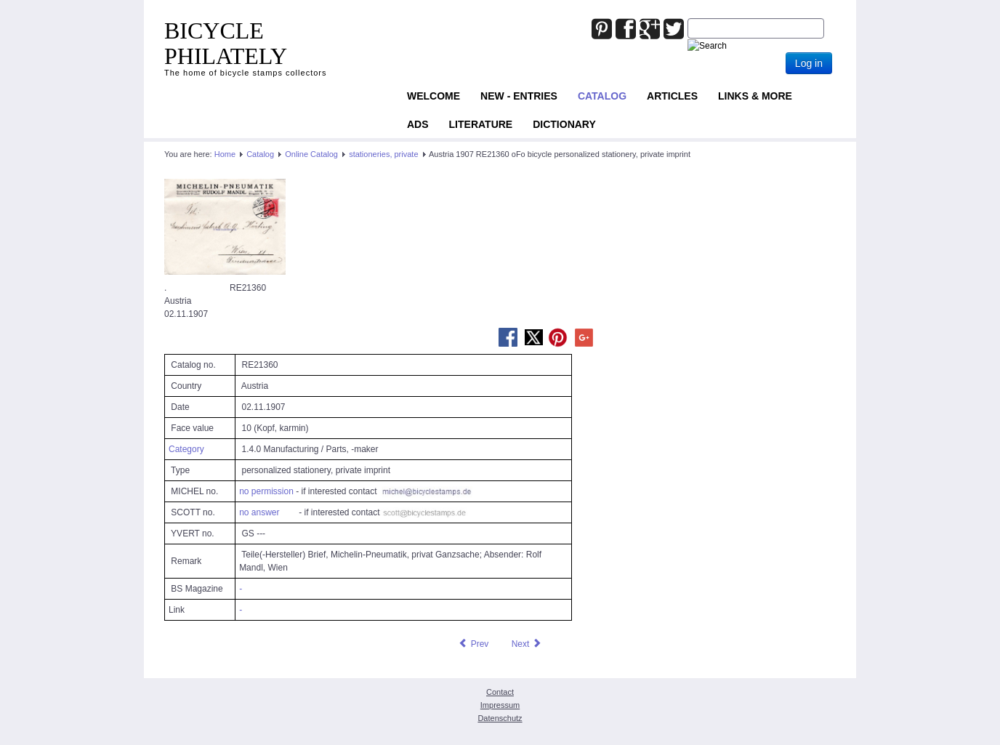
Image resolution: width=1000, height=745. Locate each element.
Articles (672, 96)
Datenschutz (499, 718)
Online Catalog (311, 154)
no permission (266, 491)
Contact (500, 692)
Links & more (755, 96)
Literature (481, 124)
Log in (809, 63)
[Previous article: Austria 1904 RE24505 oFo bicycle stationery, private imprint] (473, 644)
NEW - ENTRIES (518, 96)
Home (224, 154)
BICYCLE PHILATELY (225, 43)
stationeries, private (383, 154)
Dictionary (564, 124)
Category (186, 449)
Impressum (500, 705)
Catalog (602, 96)
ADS (418, 124)
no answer (259, 512)
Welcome (433, 96)
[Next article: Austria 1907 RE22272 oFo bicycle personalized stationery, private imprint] (526, 644)
